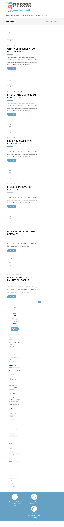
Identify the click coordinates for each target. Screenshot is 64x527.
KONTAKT (38, 15)
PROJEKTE (25, 15)
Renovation (20, 91)
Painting (16, 91)
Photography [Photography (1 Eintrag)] (13, 477)
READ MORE (12, 68)
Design (15, 137)
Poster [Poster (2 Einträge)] (12, 483)
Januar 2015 (14, 454)
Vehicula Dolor (16, 404)
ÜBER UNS (12, 15)
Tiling (19, 274)
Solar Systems (17, 228)
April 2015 (14, 448)
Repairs (18, 45)
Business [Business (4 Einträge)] (16, 464)
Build (15, 45)
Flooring (16, 274)
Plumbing (20, 137)
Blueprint (10, 45)
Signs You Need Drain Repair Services (14, 358)
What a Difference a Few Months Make (14, 343)
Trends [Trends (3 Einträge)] (12, 486)
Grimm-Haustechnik (29, 524)
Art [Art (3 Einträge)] (11, 464)
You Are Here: (47, 21)
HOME (7, 15)
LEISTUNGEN (19, 15)
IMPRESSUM (44, 15)
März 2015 (14, 451)
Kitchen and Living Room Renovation (13, 351)
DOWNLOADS (32, 15)
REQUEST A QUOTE (14, 329)
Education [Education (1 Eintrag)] (12, 471)
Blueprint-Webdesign (44, 524)
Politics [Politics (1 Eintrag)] (12, 480)
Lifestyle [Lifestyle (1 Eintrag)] (12, 474)
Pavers (11, 422)
